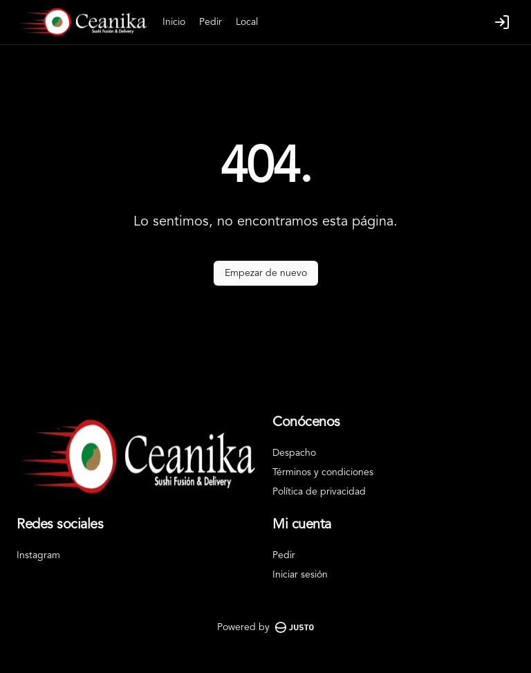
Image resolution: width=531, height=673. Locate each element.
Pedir (210, 22)
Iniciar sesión (300, 575)
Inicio (173, 22)
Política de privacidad (319, 492)
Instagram (38, 555)
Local (247, 22)
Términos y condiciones (322, 472)
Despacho (294, 453)
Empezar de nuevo (266, 273)
